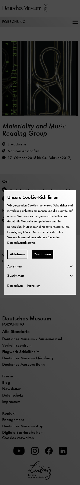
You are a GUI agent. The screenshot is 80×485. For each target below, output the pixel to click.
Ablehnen (17, 254)
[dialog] (40, 242)
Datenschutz (15, 285)
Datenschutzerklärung (21, 243)
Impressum (33, 285)
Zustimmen (42, 254)
